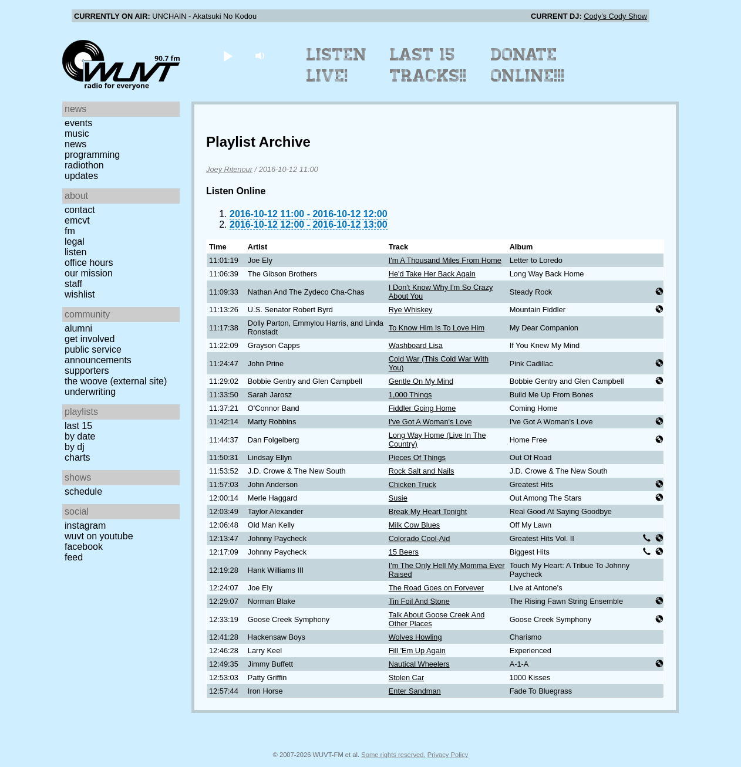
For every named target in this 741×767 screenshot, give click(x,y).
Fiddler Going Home (422, 408)
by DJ (75, 447)
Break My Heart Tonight (428, 511)
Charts (77, 457)
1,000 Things (410, 394)
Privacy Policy (448, 754)
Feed (74, 557)
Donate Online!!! (528, 65)
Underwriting (90, 392)
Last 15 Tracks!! (428, 65)
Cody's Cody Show (615, 16)
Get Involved (89, 339)
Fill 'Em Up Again (417, 650)
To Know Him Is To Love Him (436, 327)
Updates (81, 176)
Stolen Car (406, 677)
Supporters (87, 371)
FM (70, 231)
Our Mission (89, 273)
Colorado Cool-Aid (419, 538)
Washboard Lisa (416, 345)
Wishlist (80, 294)
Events (78, 123)
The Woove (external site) (116, 381)
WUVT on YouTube (99, 536)
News (75, 144)
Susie (398, 498)
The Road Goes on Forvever (436, 587)
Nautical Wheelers (419, 664)
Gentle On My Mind (421, 381)
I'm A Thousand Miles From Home (445, 260)
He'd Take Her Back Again (432, 273)
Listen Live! (336, 65)
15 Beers (404, 552)
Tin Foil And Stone (419, 601)
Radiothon (84, 165)
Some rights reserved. (393, 754)
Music (77, 133)
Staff (73, 284)
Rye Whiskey (411, 309)
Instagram (85, 526)
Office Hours (89, 263)
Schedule (83, 491)
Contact (80, 210)
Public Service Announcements (98, 354)
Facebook (84, 547)
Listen (75, 252)
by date (80, 436)
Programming (92, 155)
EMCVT (77, 220)
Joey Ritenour (229, 169)
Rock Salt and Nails (421, 471)
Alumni (78, 328)
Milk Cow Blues (414, 525)
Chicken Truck (412, 484)
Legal (75, 241)
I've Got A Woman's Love (430, 421)
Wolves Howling (415, 637)
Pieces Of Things (417, 457)
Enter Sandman (415, 691)
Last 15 (78, 426)
